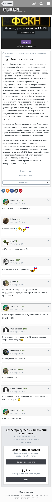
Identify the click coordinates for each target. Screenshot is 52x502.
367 (18, 260)
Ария (33, 46)
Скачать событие (26, 176)
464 (20, 370)
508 (25, 329)
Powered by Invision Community (26, 498)
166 (18, 241)
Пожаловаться (26, 171)
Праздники (26, 42)
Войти (26, 480)
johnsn (13, 219)
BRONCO (14, 370)
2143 (21, 200)
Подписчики (23, 182)
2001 (22, 351)
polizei (13, 282)
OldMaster (15, 351)
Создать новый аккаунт (26, 462)
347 (19, 219)
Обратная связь (26, 492)
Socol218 (14, 200)
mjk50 (13, 241)
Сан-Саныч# (16, 329)
